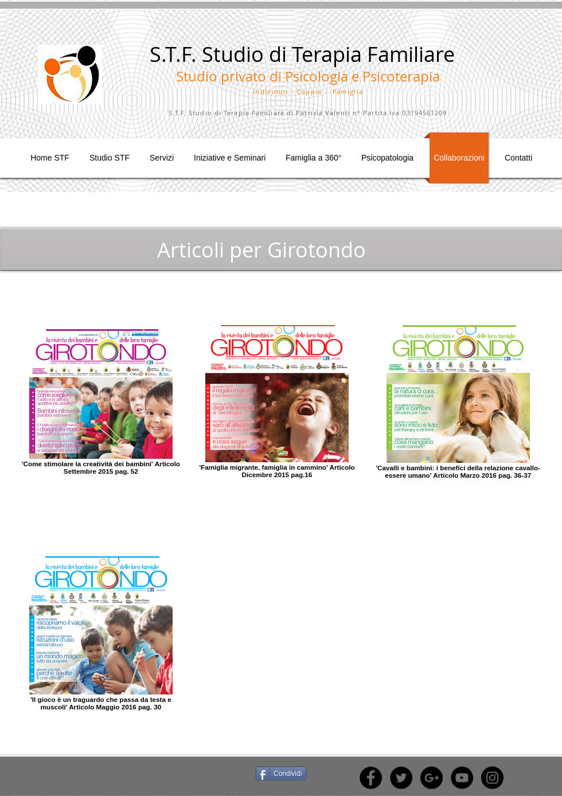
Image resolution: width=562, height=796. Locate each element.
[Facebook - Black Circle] (371, 778)
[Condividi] (281, 774)
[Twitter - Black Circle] (401, 778)
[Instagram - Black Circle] (492, 778)
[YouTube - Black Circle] (462, 778)
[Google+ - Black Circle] (431, 778)
